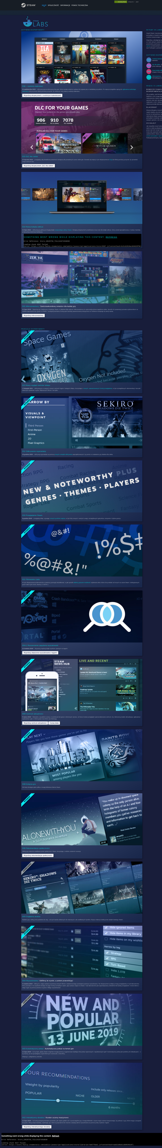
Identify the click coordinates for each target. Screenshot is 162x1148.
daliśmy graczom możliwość (82, 583)
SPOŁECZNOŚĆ (53, 5)
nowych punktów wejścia (57, 519)
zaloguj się (131, 1)
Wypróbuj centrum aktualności (35, 724)
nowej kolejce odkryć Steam (63, 230)
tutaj (110, 159)
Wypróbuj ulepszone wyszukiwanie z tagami (40, 654)
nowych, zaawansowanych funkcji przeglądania (97, 389)
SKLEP (44, 5)
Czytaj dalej (54, 724)
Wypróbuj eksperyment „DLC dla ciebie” (38, 166)
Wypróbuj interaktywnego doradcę (37, 1128)
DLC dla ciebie (156, 64)
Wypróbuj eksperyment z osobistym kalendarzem (42, 95)
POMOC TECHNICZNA (80, 5)
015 (148, 66)
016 (148, 60)
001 (148, 77)
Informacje (65, 5)
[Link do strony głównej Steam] (30, 7)
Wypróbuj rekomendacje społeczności (38, 857)
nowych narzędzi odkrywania (63, 455)
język (137, 1)
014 (148, 71)
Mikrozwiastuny (156, 76)
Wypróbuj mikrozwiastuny (33, 317)
